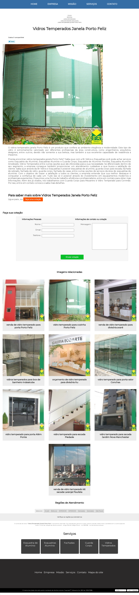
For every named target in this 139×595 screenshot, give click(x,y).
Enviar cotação (72, 257)
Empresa (53, 4)
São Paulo (99, 511)
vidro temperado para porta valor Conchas (115, 381)
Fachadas (69, 543)
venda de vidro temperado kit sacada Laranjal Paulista (69, 490)
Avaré (47, 511)
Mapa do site (95, 572)
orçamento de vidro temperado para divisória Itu (69, 381)
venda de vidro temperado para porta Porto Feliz (23, 326)
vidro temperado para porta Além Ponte (23, 435)
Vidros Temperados (108, 544)
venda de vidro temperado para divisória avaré (115, 326)
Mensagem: (104, 236)
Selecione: (39, 511)
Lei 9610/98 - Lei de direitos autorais (92, 525)
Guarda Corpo (89, 544)
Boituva (54, 511)
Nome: (54, 224)
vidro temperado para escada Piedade (69, 435)
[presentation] (38, 245)
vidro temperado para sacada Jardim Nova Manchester (115, 435)
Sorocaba (81, 511)
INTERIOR (62, 511)
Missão (72, 4)
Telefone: (53, 235)
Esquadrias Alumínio (50, 544)
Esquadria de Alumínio (30, 544)
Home (34, 4)
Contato (112, 4)
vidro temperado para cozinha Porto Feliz (69, 326)
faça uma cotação (33, 199)
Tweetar (11, 41)
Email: (55, 230)
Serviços (91, 4)
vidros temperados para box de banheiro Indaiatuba (23, 381)
